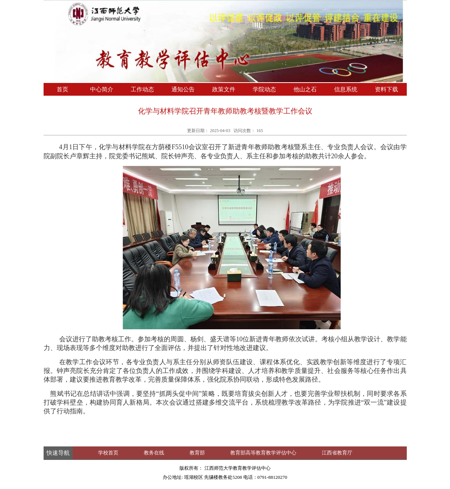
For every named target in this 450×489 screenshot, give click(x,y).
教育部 (197, 453)
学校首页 (108, 453)
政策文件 (223, 89)
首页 (62, 89)
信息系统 (345, 89)
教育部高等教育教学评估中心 (263, 453)
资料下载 (386, 89)
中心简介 (101, 89)
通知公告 (183, 89)
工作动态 (142, 89)
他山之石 (305, 89)
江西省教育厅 (337, 453)
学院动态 (264, 89)
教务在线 (154, 453)
